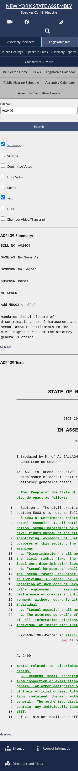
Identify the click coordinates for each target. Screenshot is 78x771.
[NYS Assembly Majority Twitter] (43, 23)
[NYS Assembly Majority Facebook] (26, 23)
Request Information (53, 748)
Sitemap (15, 748)
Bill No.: (6, 104)
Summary (14, 146)
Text (10, 199)
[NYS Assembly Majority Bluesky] (30, 32)
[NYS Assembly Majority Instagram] (60, 23)
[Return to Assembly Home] (39, 9)
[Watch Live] (9, 23)
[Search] (47, 32)
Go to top (5, 347)
